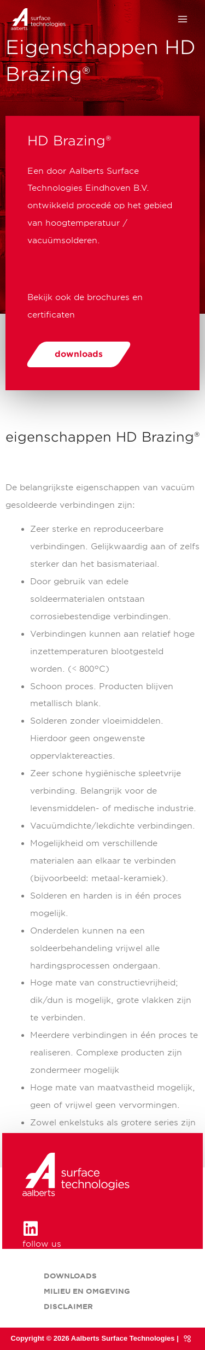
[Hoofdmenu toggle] (183, 19)
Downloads (70, 1276)
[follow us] (30, 1228)
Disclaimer (68, 1306)
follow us (41, 1244)
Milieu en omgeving (87, 1291)
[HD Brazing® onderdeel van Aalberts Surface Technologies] (38, 19)
